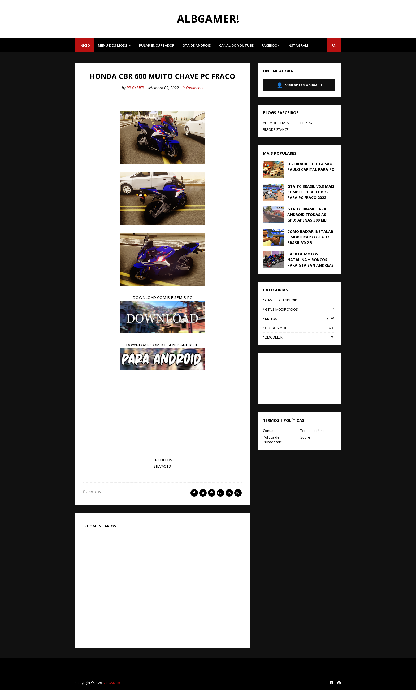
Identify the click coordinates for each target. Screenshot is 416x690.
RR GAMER (135, 87)
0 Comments (193, 87)
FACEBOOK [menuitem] (270, 45)
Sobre (305, 437)
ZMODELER (300, 337)
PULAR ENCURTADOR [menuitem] (156, 45)
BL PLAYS (307, 122)
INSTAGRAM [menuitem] (297, 45)
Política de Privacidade (272, 439)
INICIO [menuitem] (84, 45)
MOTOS (95, 491)
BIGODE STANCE (276, 129)
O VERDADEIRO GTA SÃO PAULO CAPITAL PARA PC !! (310, 169)
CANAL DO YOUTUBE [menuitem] (236, 45)
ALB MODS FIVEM (276, 122)
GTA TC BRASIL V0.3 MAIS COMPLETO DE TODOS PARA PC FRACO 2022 (310, 192)
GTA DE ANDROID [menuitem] (196, 45)
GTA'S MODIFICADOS (300, 309)
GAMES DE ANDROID (300, 300)
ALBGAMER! (208, 18)
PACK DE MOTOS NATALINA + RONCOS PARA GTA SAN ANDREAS (310, 259)
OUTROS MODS (300, 328)
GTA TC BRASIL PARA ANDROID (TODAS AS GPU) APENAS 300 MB (307, 214)
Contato (269, 430)
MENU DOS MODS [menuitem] (112, 45)
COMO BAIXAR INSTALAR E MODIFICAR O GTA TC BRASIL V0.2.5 (310, 237)
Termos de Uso (312, 430)
